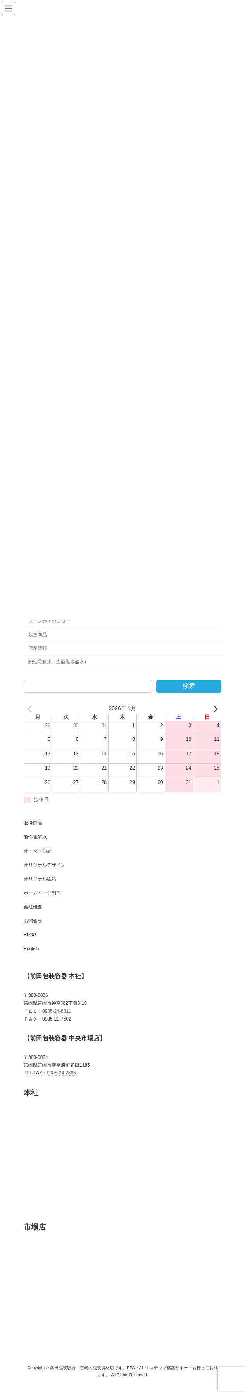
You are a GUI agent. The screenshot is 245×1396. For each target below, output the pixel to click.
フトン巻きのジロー (49, 630)
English (31, 958)
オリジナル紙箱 (40, 888)
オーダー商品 (38, 860)
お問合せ (33, 930)
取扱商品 (37, 644)
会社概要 (33, 916)
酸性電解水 (35, 846)
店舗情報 (37, 657)
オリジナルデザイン (45, 874)
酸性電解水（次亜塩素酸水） (58, 671)
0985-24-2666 (61, 1082)
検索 (189, 695)
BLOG (30, 944)
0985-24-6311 (56, 1020)
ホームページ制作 (42, 902)
